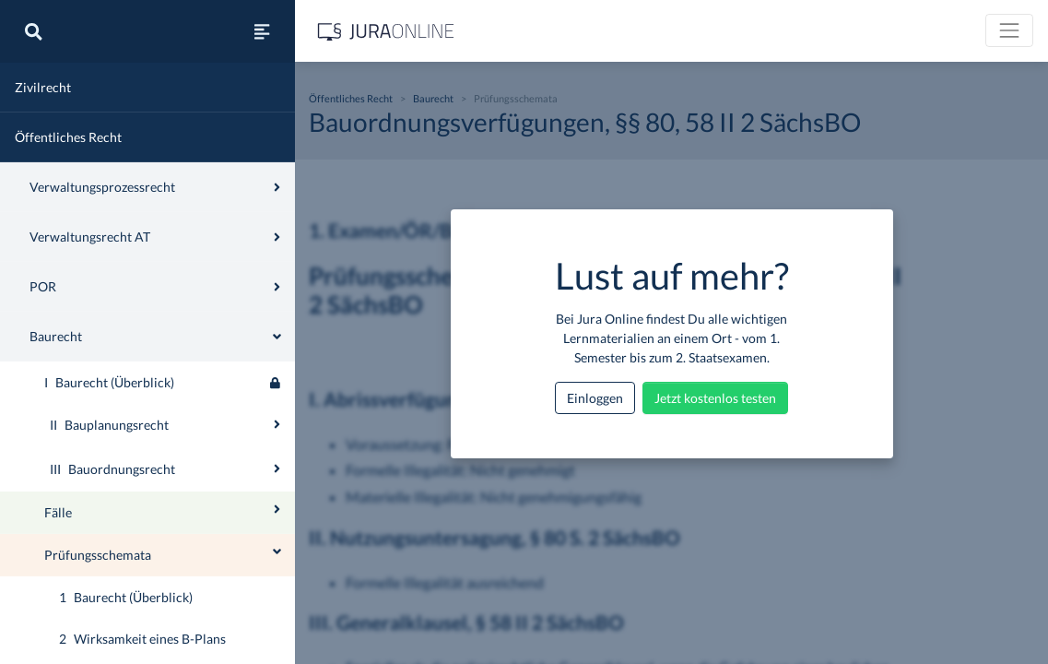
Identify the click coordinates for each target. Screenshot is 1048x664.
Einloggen (595, 398)
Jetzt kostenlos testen (715, 398)
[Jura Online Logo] (386, 30)
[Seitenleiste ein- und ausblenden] (261, 31)
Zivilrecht (43, 87)
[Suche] (33, 31)
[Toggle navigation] (1009, 30)
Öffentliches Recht (68, 137)
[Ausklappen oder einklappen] (277, 424)
